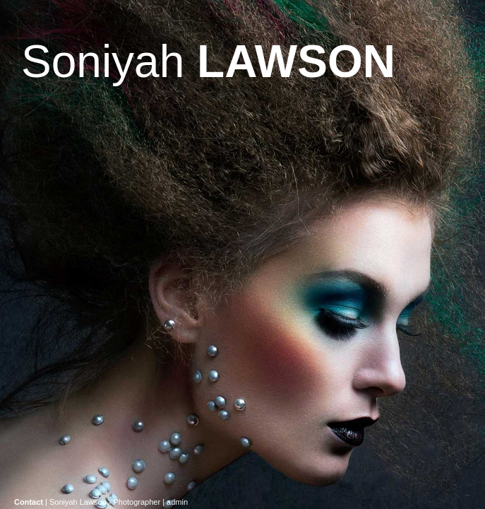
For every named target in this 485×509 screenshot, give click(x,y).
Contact (28, 502)
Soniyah (208, 61)
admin (177, 502)
